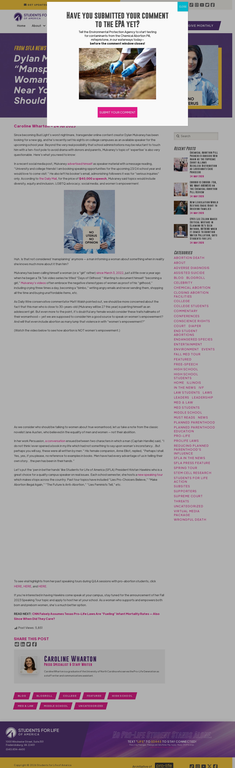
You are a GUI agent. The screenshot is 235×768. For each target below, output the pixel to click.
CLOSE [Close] (183, 6)
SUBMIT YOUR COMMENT (117, 112)
